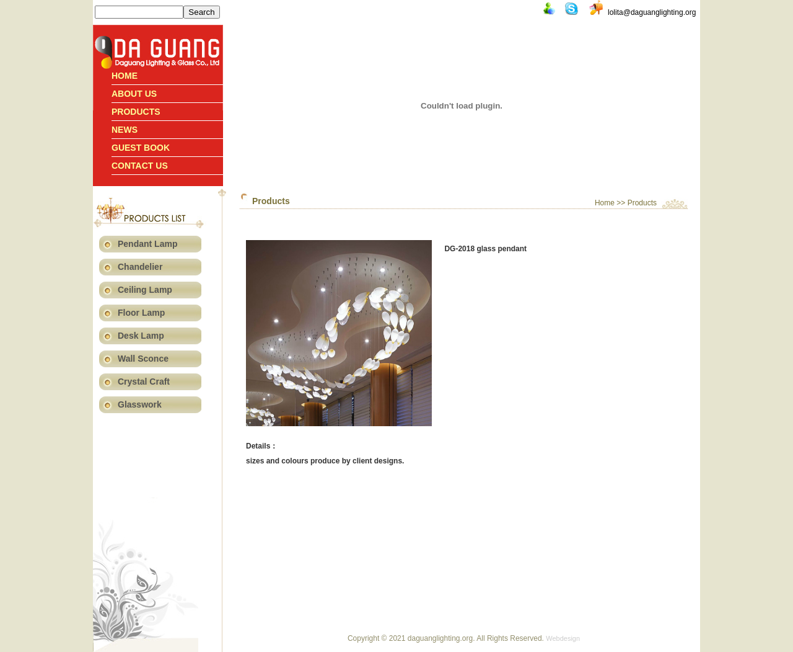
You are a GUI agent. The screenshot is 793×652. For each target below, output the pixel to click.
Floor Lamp (141, 313)
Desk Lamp (141, 336)
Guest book (141, 148)
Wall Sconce (143, 359)
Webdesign (563, 638)
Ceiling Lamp (145, 290)
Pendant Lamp (147, 244)
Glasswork (140, 404)
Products (136, 112)
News (125, 130)
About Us (134, 94)
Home (125, 76)
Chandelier (140, 267)
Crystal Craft (144, 381)
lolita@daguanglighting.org (652, 12)
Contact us (140, 166)
